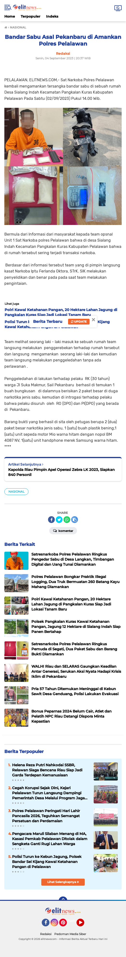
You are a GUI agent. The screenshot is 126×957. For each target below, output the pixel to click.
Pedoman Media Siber (70, 934)
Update (79, 321)
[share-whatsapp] (66, 519)
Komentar (63, 530)
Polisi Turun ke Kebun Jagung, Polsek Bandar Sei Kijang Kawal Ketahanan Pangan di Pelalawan (47, 861)
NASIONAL (16, 491)
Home (9, 16)
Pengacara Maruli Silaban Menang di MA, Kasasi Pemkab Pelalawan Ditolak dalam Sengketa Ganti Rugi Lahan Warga (49, 838)
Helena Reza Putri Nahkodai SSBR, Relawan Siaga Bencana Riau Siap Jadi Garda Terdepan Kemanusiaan (47, 770)
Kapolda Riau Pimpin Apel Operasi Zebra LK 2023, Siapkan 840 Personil (61, 472)
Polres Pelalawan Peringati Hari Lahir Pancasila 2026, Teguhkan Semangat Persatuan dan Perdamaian (46, 815)
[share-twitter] (59, 519)
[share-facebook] (51, 519)
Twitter (74, 921)
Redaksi (45, 934)
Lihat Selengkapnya (63, 882)
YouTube (84, 925)
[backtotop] (63, 900)
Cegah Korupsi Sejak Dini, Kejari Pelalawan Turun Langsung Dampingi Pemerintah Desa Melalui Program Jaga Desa (48, 793)
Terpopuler (30, 16)
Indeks (52, 16)
